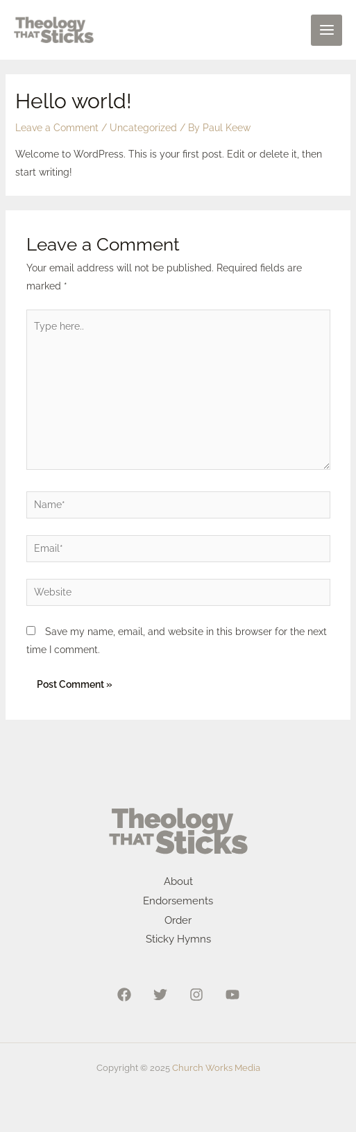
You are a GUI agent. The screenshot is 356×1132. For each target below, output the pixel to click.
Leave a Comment (57, 127)
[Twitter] (160, 995)
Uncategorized (143, 127)
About (178, 881)
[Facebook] (124, 995)
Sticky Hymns (178, 939)
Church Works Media (216, 1068)
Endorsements (178, 901)
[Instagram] (196, 995)
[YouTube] (232, 995)
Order (178, 920)
